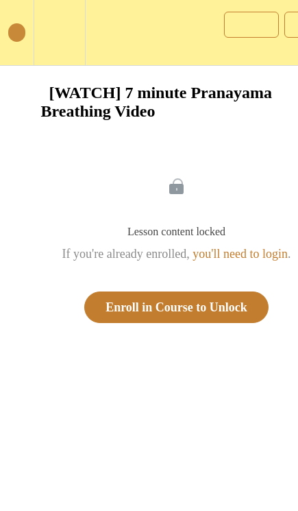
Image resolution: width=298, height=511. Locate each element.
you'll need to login (240, 254)
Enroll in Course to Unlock (176, 307)
